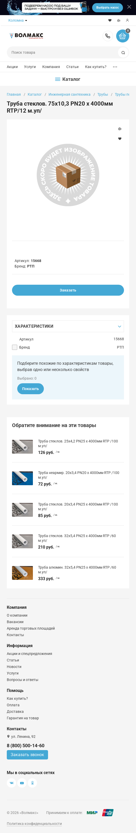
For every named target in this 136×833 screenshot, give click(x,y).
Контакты (15, 635)
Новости (14, 667)
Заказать (68, 290)
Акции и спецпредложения (29, 654)
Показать (30, 389)
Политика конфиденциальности (34, 824)
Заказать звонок (27, 754)
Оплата (13, 705)
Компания (51, 67)
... (115, 66)
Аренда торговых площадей (31, 628)
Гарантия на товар (23, 718)
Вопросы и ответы (22, 680)
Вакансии (15, 622)
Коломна (16, 20)
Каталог (35, 94)
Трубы (102, 94)
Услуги (30, 67)
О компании (17, 615)
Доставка (15, 711)
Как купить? (96, 67)
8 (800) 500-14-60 (108, 36)
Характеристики (34, 326)
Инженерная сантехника (70, 94)
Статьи (72, 67)
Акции (12, 67)
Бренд (24, 347)
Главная (14, 94)
